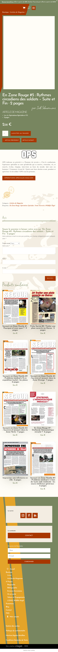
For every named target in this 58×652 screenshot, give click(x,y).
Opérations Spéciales (27, 205)
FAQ (7, 613)
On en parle (11, 594)
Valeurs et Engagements (16, 597)
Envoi (50, 278)
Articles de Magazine (17, 12)
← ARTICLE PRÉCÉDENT (11, 140)
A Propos (9, 582)
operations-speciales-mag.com (18, 178)
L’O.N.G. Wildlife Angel (15, 600)
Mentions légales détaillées (15, 635)
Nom (4, 258)
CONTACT (29, 535)
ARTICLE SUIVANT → (29, 140)
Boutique (5, 12)
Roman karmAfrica (7, 2)
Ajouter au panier (20, 133)
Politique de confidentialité (15, 631)
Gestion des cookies (12, 626)
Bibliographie (12, 588)
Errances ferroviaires (14, 591)
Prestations (10, 604)
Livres (9, 575)
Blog (7, 607)
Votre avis (6, 246)
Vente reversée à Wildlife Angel (45, 205)
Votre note (6, 243)
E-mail (5, 268)
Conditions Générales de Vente (17, 640)
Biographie (11, 585)
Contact (9, 610)
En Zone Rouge (14, 205)
